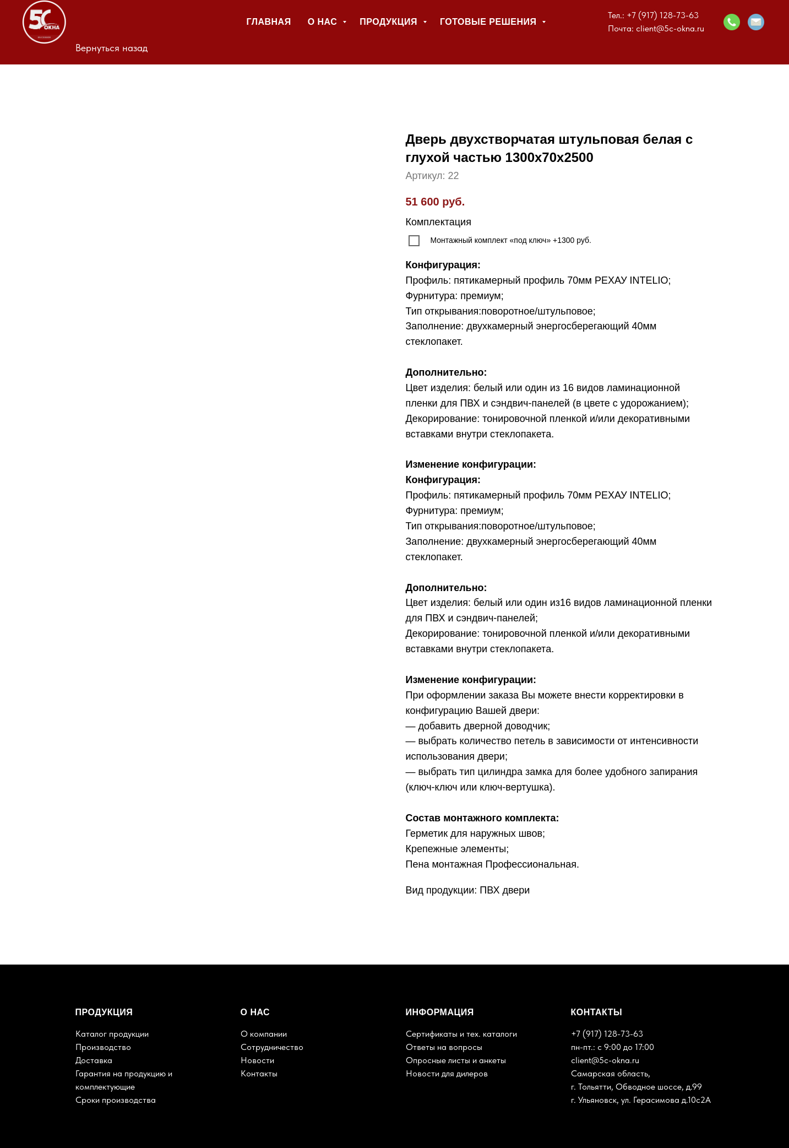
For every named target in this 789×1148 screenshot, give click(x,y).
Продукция (390, 21)
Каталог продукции (112, 1033)
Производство (103, 1047)
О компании (264, 1033)
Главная (269, 21)
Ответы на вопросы (444, 1047)
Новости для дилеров (447, 1073)
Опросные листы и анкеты (456, 1060)
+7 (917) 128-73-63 (663, 15)
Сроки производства (115, 1100)
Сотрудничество (272, 1047)
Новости (257, 1060)
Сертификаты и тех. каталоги (461, 1033)
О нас (324, 21)
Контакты (259, 1073)
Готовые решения (490, 21)
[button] (731, 22)
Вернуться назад (111, 47)
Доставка (93, 1060)
